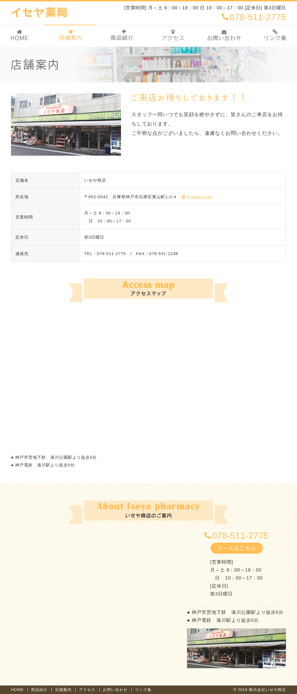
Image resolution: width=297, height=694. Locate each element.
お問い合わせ (115, 689)
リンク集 (143, 689)
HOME (17, 689)
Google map (199, 196)
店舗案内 (63, 689)
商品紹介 (39, 689)
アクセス (87, 689)
